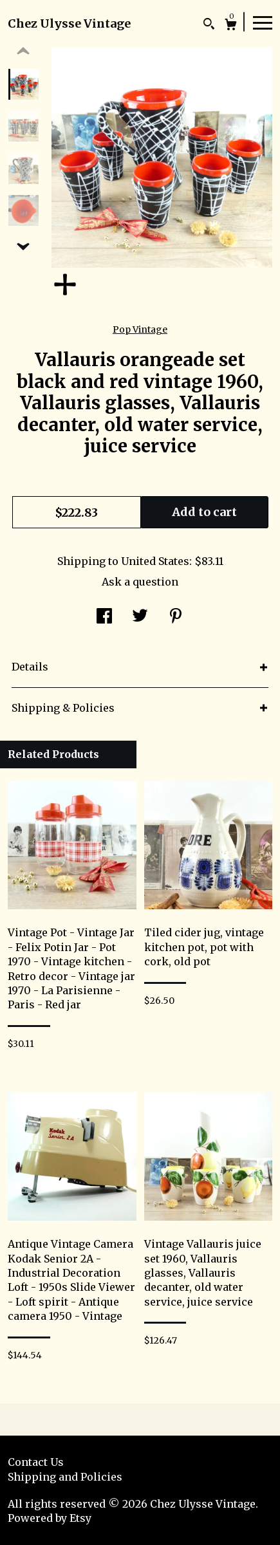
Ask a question (140, 581)
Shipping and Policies (65, 1476)
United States (155, 561)
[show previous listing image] (23, 51)
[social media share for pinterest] (175, 617)
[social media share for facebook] (104, 617)
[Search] (209, 25)
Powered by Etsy (49, 1518)
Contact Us (36, 1462)
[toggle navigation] (262, 22)
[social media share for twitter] (140, 617)
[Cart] (231, 26)
